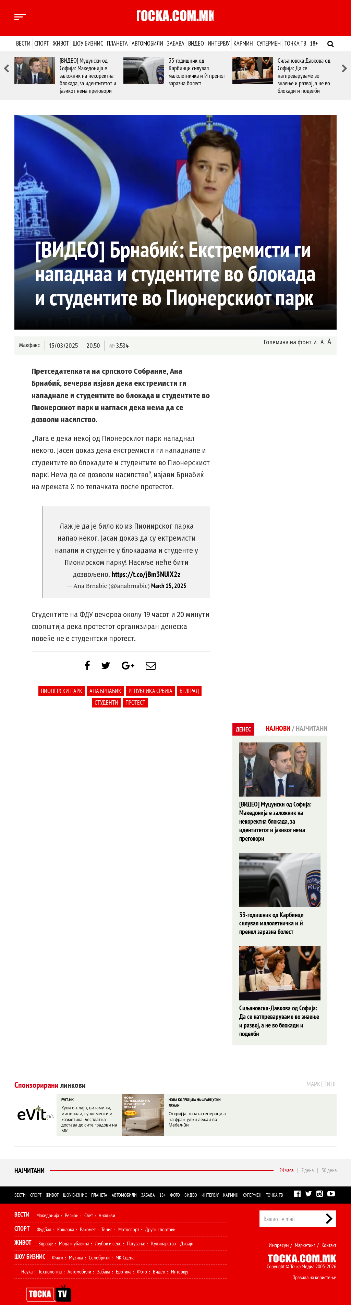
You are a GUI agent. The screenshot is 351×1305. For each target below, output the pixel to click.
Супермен (269, 43)
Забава (175, 43)
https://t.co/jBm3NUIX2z (146, 574)
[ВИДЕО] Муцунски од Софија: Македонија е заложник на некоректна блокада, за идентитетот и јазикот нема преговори (88, 76)
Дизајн (186, 1231)
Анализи (107, 1203)
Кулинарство (163, 1231)
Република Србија (150, 693)
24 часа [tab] (286, 1158)
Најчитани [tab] (310, 728)
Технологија (50, 1259)
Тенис (106, 1217)
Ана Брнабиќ (105, 693)
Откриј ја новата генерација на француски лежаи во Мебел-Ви (197, 1106)
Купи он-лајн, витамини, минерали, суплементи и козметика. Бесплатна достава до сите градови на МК (89, 1106)
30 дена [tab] (329, 1158)
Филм (57, 1245)
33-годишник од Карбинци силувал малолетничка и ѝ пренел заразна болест (197, 72)
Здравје (45, 1231)
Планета (117, 43)
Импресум (279, 1233)
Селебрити (99, 1245)
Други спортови (160, 1217)
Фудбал (44, 1217)
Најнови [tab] (276, 728)
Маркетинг (305, 1233)
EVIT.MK (67, 1087)
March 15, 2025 (168, 586)
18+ (314, 43)
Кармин (243, 43)
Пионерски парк (61, 693)
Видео (196, 43)
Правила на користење (314, 1265)
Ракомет (88, 1217)
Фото (175, 1183)
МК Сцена (125, 1245)
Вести (23, 43)
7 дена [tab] (307, 1158)
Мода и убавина (74, 1231)
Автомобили (147, 43)
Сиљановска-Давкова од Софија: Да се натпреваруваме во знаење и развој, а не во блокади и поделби (304, 76)
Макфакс (29, 345)
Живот (61, 43)
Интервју (219, 43)
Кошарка (65, 1217)
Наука (27, 1259)
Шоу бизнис (88, 43)
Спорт (41, 43)
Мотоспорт (128, 1217)
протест (135, 704)
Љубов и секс (108, 1231)
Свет (88, 1203)
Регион (71, 1203)
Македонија (47, 1203)
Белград (189, 693)
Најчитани (29, 1158)
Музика (76, 1245)
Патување (136, 1231)
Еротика (123, 1259)
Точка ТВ (295, 43)
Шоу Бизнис (29, 1244)
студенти (106, 704)
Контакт (329, 1233)
